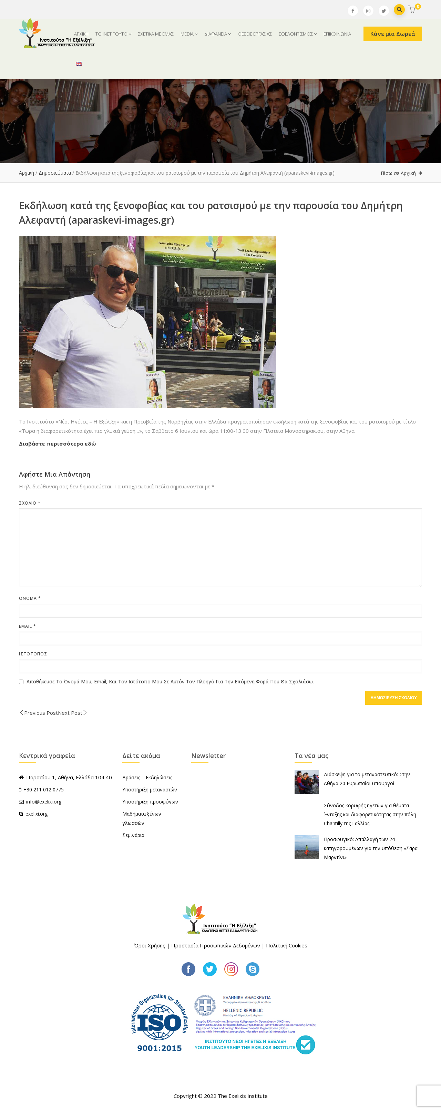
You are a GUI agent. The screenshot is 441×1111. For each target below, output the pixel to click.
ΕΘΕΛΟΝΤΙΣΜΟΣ (298, 34)
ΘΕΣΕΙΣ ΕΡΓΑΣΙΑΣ (255, 34)
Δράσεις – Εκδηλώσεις (147, 777)
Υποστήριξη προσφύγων (150, 801)
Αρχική (26, 172)
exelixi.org (33, 813)
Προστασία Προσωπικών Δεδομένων (215, 945)
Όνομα (30, 598)
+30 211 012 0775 (43, 789)
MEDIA (189, 34)
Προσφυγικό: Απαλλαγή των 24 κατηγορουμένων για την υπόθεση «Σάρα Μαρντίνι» (371, 848)
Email (27, 626)
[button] (412, 10)
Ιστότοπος (33, 654)
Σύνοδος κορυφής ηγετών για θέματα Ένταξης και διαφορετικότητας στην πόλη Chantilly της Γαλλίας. (370, 814)
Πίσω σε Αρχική (398, 173)
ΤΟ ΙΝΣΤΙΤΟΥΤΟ (113, 34)
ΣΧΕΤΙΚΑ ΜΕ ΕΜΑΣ (156, 34)
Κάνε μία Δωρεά (392, 34)
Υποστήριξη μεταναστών (149, 789)
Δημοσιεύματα (55, 172)
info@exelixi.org (40, 801)
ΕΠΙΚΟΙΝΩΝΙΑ (337, 34)
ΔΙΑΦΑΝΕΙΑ (217, 34)
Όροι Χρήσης (149, 945)
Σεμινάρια (133, 835)
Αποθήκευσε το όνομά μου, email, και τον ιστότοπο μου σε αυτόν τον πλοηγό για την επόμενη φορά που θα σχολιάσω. (170, 681)
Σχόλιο (30, 503)
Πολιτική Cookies (286, 945)
